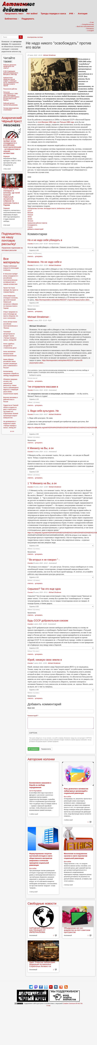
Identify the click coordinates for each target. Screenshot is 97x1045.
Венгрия (30, 212)
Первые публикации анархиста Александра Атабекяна (11, 268)
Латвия (30, 219)
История (68, 208)
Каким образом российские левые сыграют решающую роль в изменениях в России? (10, 363)
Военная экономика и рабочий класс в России (10, 399)
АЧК (72, 13)
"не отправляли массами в (43, 386)
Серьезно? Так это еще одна (44, 588)
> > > (12, 431)
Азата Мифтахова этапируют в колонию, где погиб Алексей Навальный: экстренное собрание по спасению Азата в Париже (11, 197)
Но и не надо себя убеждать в (45, 240)
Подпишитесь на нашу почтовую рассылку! (11, 239)
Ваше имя (31, 708)
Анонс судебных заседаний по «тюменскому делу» (10, 346)
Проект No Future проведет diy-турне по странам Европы (10, 290)
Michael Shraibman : (39, 316)
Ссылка (30, 243)
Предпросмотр (46, 749)
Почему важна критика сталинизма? (11, 108)
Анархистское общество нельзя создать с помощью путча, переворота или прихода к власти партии (11, 81)
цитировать (39, 256)
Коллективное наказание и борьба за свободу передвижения (40, 785)
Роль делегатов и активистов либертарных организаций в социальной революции (76, 791)
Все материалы (11, 260)
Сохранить (33, 749)
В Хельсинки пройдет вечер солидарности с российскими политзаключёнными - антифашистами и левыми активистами (12, 146)
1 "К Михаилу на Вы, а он (42, 483)
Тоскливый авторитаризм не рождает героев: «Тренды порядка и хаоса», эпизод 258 (9, 336)
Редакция (6, 156)
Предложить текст (14, 13)
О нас (48, 1005)
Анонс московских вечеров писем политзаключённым (9, 353)
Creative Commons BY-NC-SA (72, 1003)
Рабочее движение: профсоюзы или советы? (9, 66)
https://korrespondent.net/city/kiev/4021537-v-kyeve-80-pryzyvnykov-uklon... (63, 300)
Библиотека (12, 19)
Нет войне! (32, 13)
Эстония (30, 221)
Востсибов (67, 796)
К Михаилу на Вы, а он (41, 448)
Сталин (30, 227)
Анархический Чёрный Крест (12, 119)
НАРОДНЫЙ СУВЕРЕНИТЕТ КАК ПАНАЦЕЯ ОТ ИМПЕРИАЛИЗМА (41, 930)
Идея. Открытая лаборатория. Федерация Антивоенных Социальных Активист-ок (42, 964)
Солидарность (32, 225)
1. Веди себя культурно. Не (43, 410)
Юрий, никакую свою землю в (45, 659)
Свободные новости (42, 903)
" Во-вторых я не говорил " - (44, 559)
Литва (30, 217)
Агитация (82, 13)
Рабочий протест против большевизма (10, 104)
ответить (30, 256)
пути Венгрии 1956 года (47, 122)
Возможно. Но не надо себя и (45, 261)
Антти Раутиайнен (35, 791)
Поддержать (28, 19)
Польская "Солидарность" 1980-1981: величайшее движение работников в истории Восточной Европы (11, 96)
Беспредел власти (50, 208)
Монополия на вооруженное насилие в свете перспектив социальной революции (75, 856)
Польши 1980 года (67, 122)
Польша (30, 215)
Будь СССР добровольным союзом (48, 620)
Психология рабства (10, 89)
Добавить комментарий (35, 229)
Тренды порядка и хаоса (53, 13)
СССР (30, 210)
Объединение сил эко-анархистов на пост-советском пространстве (77, 930)
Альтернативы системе (35, 37)
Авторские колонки (41, 759)
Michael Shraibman (49, 55)
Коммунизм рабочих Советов (37, 223)
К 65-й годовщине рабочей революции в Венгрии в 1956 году (10, 72)
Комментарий (33, 715)
